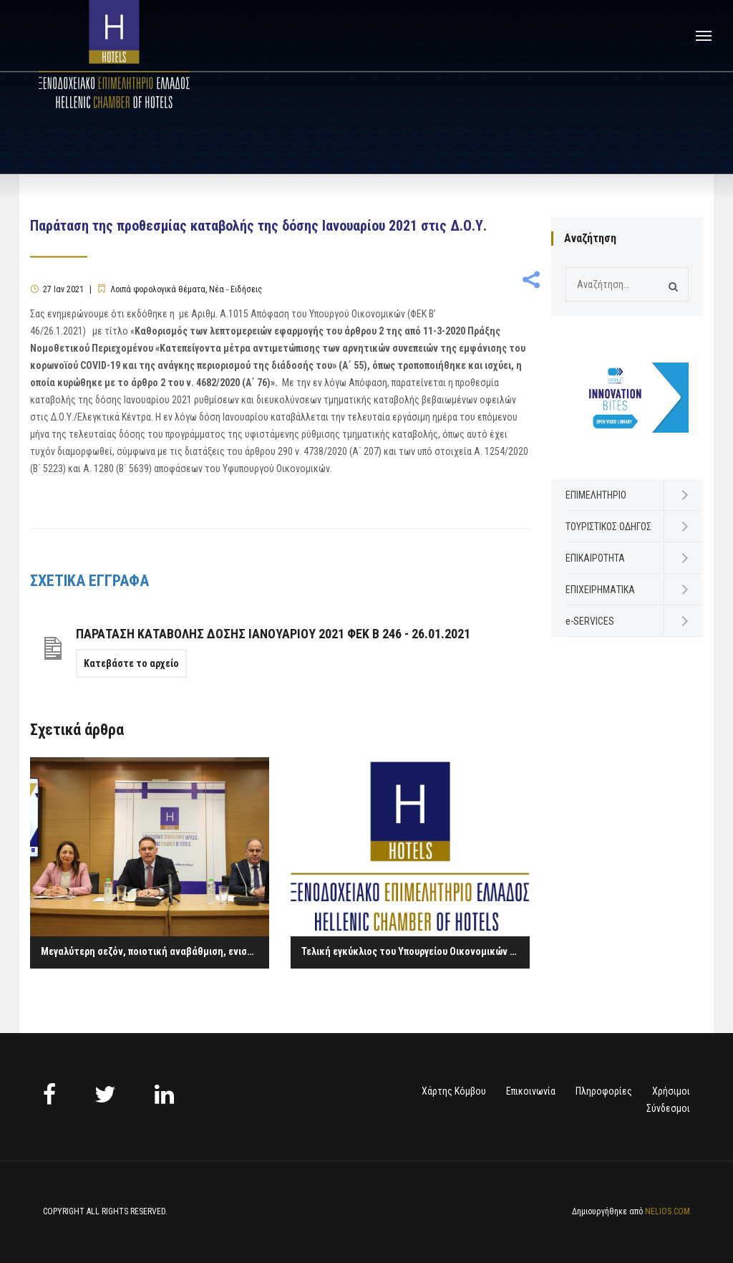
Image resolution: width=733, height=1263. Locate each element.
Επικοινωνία (530, 1091)
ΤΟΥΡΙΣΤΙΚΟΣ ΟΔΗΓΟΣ (608, 526)
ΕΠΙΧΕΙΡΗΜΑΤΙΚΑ (600, 589)
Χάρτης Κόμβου (454, 1091)
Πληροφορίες (604, 1091)
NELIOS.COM (667, 1211)
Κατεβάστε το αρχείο (131, 663)
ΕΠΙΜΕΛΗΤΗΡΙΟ (595, 495)
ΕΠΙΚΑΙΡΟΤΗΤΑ (595, 558)
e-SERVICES (589, 621)
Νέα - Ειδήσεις (235, 289)
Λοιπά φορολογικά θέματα (157, 289)
